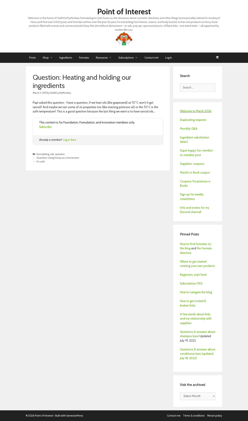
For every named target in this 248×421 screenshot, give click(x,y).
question (60, 154)
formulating (43, 154)
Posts (32, 57)
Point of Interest (124, 11)
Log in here (69, 139)
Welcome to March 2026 (195, 111)
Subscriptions (129, 58)
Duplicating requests (193, 120)
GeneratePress (74, 415)
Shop (49, 58)
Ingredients (65, 57)
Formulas (84, 57)
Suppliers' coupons (192, 163)
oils (52, 154)
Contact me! (151, 57)
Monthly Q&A (188, 128)
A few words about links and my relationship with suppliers (195, 319)
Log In (168, 57)
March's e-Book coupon (195, 172)
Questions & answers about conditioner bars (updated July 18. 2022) (197, 354)
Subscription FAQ (191, 283)
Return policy (214, 415)
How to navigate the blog (196, 292)
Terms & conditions (194, 415)
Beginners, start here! (193, 274)
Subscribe (45, 127)
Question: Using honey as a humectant (58, 157)
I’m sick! (41, 161)
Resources (105, 58)
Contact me (173, 415)
